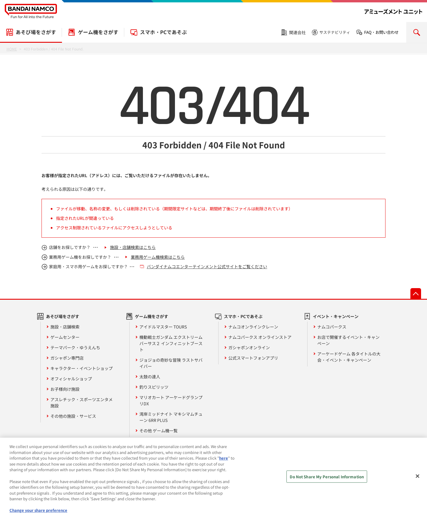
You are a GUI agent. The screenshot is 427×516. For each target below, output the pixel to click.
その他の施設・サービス (73, 416)
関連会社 (297, 32)
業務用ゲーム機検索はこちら (158, 257)
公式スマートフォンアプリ (253, 358)
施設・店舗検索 (64, 327)
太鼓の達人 (149, 377)
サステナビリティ (334, 32)
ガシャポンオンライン (249, 347)
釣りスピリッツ (153, 387)
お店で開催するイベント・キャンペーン (348, 340)
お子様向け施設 (64, 389)
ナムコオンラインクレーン (253, 327)
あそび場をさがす (36, 32)
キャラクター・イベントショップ (81, 368)
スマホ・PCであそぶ (163, 32)
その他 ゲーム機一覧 (158, 431)
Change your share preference (38, 513)
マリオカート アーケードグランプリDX (171, 400)
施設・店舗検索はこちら (133, 247)
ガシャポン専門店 (67, 358)
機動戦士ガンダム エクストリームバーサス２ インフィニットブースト (171, 343)
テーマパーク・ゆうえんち (75, 347)
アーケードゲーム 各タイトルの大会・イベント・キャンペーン (348, 357)
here (223, 461)
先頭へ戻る (415, 293)
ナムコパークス (331, 327)
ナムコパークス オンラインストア (259, 337)
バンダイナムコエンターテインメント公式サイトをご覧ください (207, 266)
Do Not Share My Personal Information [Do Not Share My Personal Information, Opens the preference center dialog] (327, 479)
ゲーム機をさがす (98, 32)
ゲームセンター (64, 337)
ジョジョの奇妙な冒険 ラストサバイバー (171, 363)
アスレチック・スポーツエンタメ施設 (81, 402)
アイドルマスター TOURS (163, 327)
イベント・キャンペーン (336, 316)
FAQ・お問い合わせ (381, 32)
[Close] (417, 479)
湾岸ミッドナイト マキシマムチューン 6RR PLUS (171, 417)
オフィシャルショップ (71, 379)
